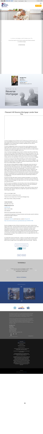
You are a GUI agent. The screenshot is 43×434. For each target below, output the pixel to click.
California (11, 218)
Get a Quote (38, 5)
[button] (1, 41)
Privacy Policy (21, 344)
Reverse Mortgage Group (19, 353)
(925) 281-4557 (10, 1)
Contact (16, 1)
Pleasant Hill (27, 218)
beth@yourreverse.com (23, 81)
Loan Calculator (21, 1)
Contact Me (21, 341)
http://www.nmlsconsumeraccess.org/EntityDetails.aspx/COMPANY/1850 (18, 220)
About (19, 255)
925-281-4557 (14, 331)
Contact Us (21, 354)
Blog (25, 1)
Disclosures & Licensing (21, 345)
